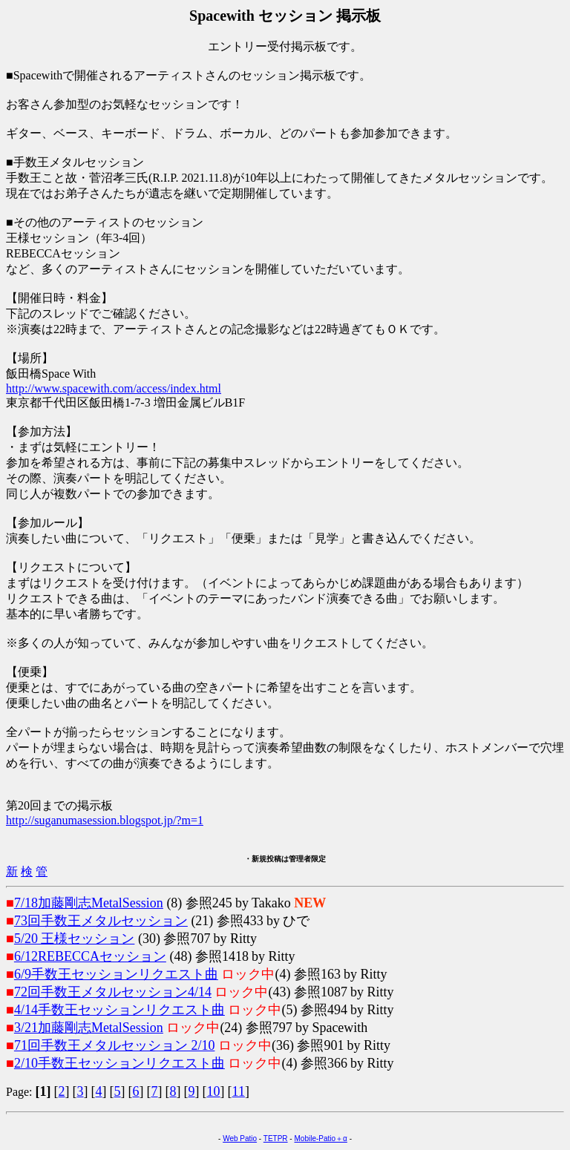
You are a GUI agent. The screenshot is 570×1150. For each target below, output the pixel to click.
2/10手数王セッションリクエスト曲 (119, 1063)
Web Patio (240, 1138)
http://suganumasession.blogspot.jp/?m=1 (104, 820)
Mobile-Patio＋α (320, 1138)
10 (213, 1091)
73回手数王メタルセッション (101, 920)
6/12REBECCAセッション (90, 956)
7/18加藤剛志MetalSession (88, 903)
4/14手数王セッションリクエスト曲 (119, 1009)
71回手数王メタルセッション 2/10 (114, 1045)
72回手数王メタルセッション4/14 (113, 992)
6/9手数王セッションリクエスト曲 (116, 974)
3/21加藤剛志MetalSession (88, 1027)
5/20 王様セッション (74, 938)
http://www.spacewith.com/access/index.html (113, 388)
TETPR (275, 1138)
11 (238, 1091)
